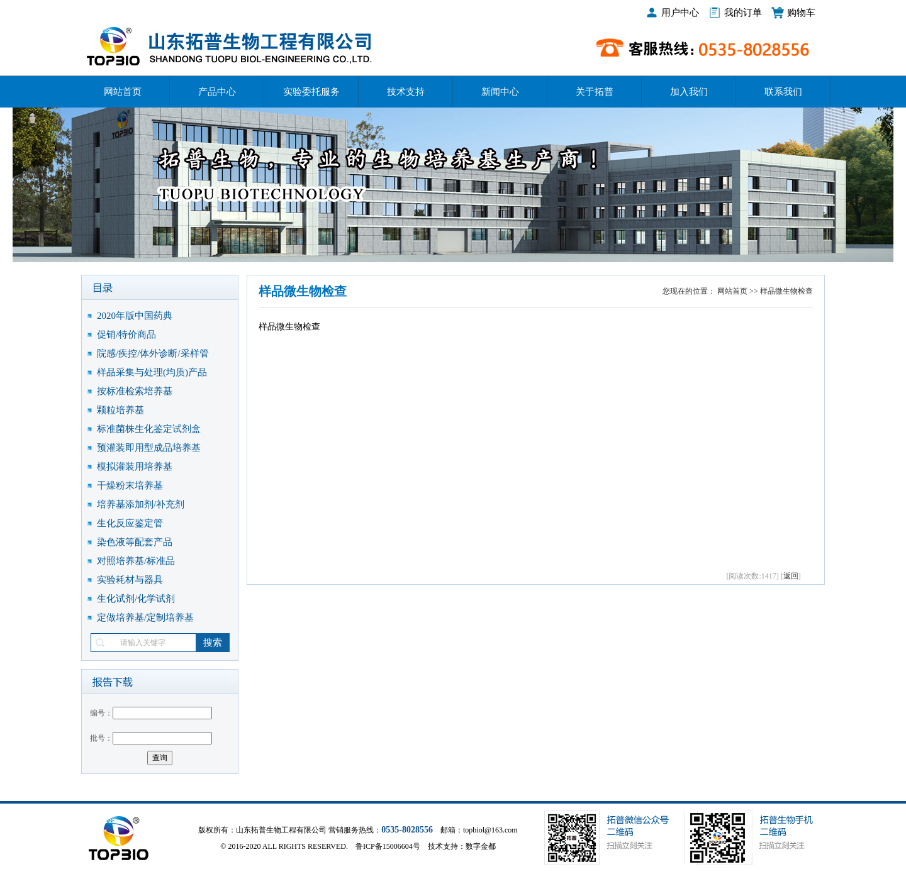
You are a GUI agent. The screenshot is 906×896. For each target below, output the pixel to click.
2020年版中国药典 (134, 316)
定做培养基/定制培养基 (145, 617)
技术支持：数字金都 (462, 846)
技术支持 (406, 92)
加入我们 (689, 92)
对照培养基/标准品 (136, 561)
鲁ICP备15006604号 (387, 846)
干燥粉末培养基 (130, 485)
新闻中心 (500, 92)
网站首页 (123, 92)
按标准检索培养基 (134, 391)
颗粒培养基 (120, 410)
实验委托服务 (311, 92)
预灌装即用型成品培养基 (149, 448)
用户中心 (680, 13)
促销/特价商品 (126, 334)
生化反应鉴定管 (130, 523)
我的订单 (743, 13)
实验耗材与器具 (130, 580)
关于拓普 (594, 92)
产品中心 (217, 92)
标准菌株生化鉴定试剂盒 (149, 429)
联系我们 (783, 92)
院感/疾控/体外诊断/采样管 (153, 353)
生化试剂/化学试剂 (136, 599)
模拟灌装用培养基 (134, 467)
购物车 (801, 13)
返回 (790, 576)
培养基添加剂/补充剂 (140, 504)
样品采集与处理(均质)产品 (152, 372)
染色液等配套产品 (134, 542)
